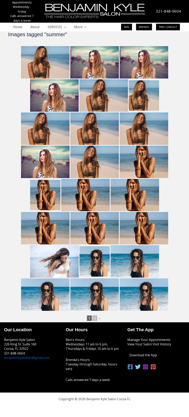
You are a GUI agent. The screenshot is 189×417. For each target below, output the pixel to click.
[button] (60, 27)
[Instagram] (145, 367)
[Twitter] (138, 367)
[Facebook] (130, 367)
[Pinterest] (153, 367)
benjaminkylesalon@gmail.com (27, 357)
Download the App (143, 355)
